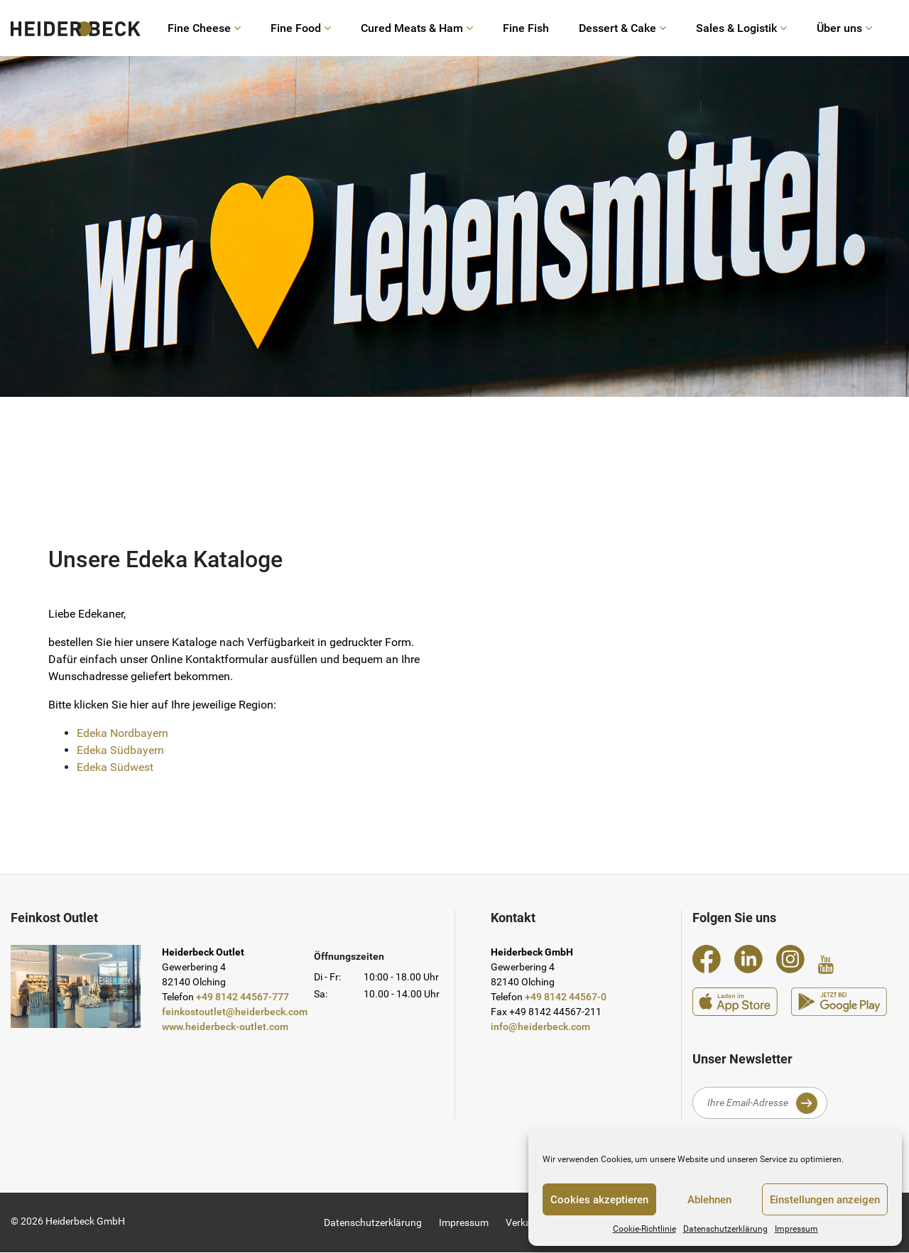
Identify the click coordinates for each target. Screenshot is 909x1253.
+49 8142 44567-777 (242, 997)
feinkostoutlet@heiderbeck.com (234, 1012)
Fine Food (301, 28)
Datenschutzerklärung (725, 1229)
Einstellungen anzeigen (825, 1199)
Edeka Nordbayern (122, 733)
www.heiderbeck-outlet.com (225, 1027)
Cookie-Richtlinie (644, 1229)
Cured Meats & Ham (417, 28)
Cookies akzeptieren (599, 1199)
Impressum (796, 1229)
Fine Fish (526, 28)
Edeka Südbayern (120, 750)
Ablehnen (709, 1199)
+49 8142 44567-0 (565, 997)
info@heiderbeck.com (540, 1027)
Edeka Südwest (115, 767)
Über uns (844, 28)
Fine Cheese (204, 28)
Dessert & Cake (622, 28)
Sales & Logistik (741, 28)
